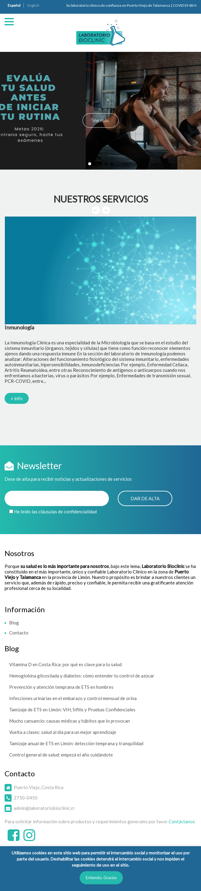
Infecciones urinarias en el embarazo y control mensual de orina (73, 698)
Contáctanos (182, 821)
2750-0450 (26, 797)
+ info (17, 398)
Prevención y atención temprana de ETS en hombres (61, 687)
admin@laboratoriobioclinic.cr (44, 808)
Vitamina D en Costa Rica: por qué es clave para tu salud (65, 664)
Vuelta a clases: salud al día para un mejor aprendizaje (62, 732)
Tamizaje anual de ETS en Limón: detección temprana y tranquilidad (76, 743)
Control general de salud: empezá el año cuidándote (61, 754)
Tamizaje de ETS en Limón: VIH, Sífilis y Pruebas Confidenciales (72, 709)
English (33, 5)
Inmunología (19, 327)
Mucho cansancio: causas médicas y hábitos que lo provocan (69, 721)
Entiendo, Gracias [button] (101, 877)
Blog (14, 622)
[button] (100, 111)
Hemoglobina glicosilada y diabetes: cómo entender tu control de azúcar (81, 675)
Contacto (18, 632)
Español (14, 5)
